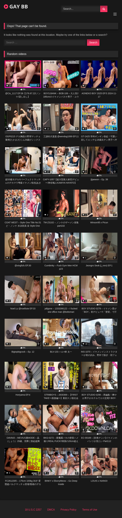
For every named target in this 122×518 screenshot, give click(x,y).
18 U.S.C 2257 (33, 509)
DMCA (51, 509)
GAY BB (16, 6)
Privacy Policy (68, 509)
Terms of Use (89, 509)
